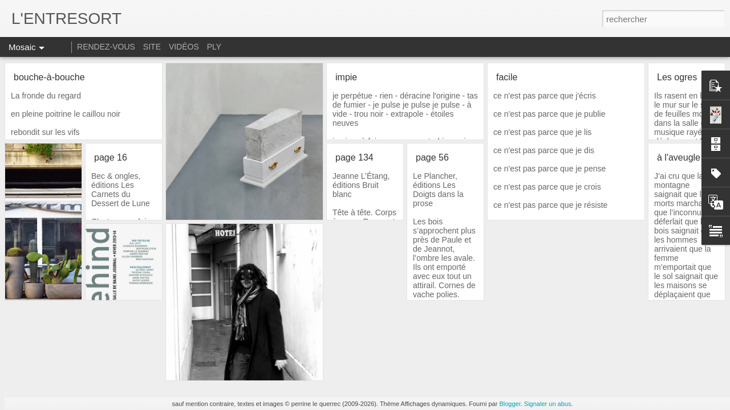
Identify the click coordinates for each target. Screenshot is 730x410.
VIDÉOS (185, 46)
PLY (214, 46)
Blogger (509, 403)
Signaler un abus (547, 403)
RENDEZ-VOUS (106, 46)
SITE (152, 46)
